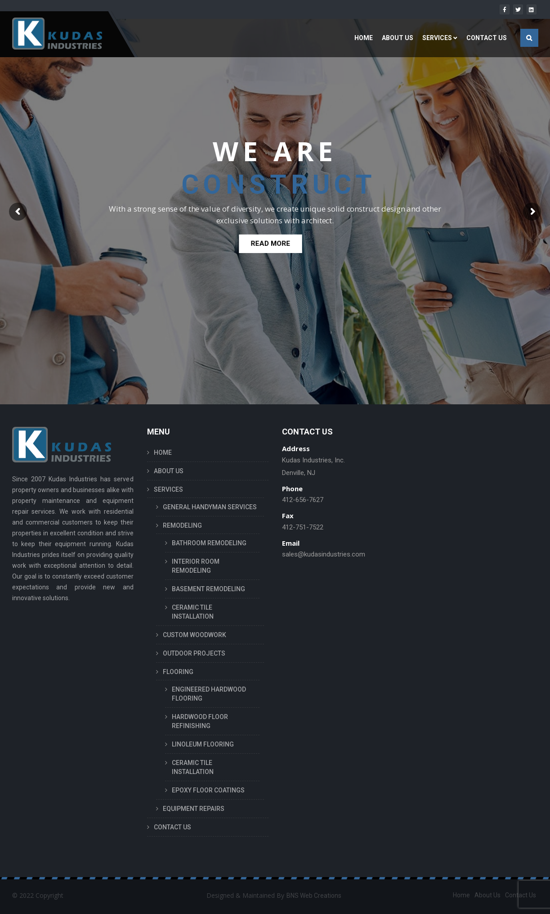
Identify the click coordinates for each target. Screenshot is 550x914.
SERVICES (437, 37)
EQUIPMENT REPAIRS (193, 808)
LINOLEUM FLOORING (203, 744)
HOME (363, 37)
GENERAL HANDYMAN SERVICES (210, 507)
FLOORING (178, 671)
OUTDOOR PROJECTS (194, 653)
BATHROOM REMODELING (209, 543)
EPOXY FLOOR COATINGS (208, 790)
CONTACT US (486, 37)
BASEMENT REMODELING (208, 589)
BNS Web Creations (313, 895)
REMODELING (182, 525)
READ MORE (270, 245)
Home (461, 895)
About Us (487, 895)
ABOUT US (397, 37)
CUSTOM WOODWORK (194, 634)
